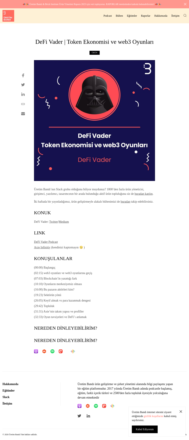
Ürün (94, 52)
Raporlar (145, 15)
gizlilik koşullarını (154, 416)
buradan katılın (143, 193)
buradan (125, 201)
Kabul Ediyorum (145, 429)
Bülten (119, 15)
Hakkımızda (160, 15)
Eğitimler (132, 15)
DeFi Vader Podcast (46, 242)
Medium (64, 221)
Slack (6, 397)
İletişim (175, 15)
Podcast (108, 15)
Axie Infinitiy (42, 247)
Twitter (53, 221)
